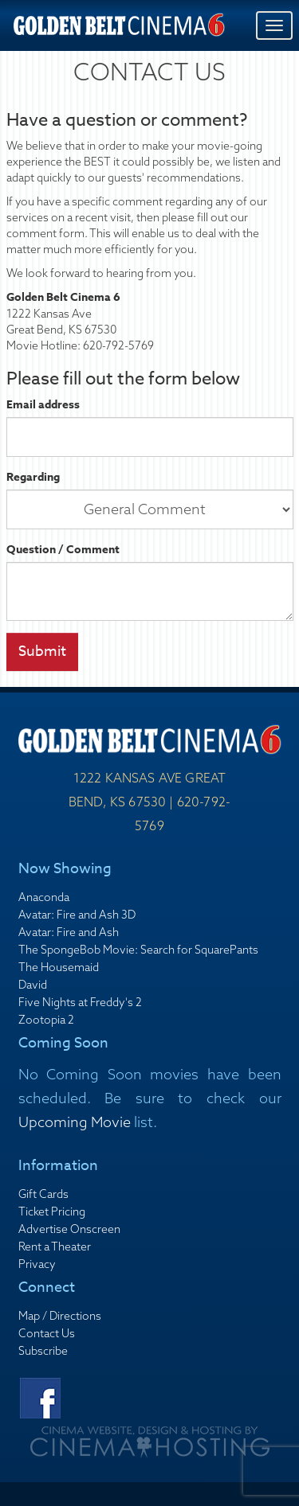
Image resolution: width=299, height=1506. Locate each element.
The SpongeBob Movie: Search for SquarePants (138, 949)
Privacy (37, 1264)
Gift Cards (43, 1194)
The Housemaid (58, 967)
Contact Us (46, 1333)
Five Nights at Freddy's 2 (80, 1002)
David (32, 984)
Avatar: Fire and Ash (68, 932)
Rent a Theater (54, 1246)
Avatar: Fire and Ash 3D (77, 914)
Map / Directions (59, 1316)
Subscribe (43, 1351)
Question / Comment (63, 550)
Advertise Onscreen (69, 1229)
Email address (43, 405)
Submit (42, 651)
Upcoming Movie (74, 1122)
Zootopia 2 (46, 1019)
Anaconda (43, 897)
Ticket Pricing (51, 1211)
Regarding (33, 478)
